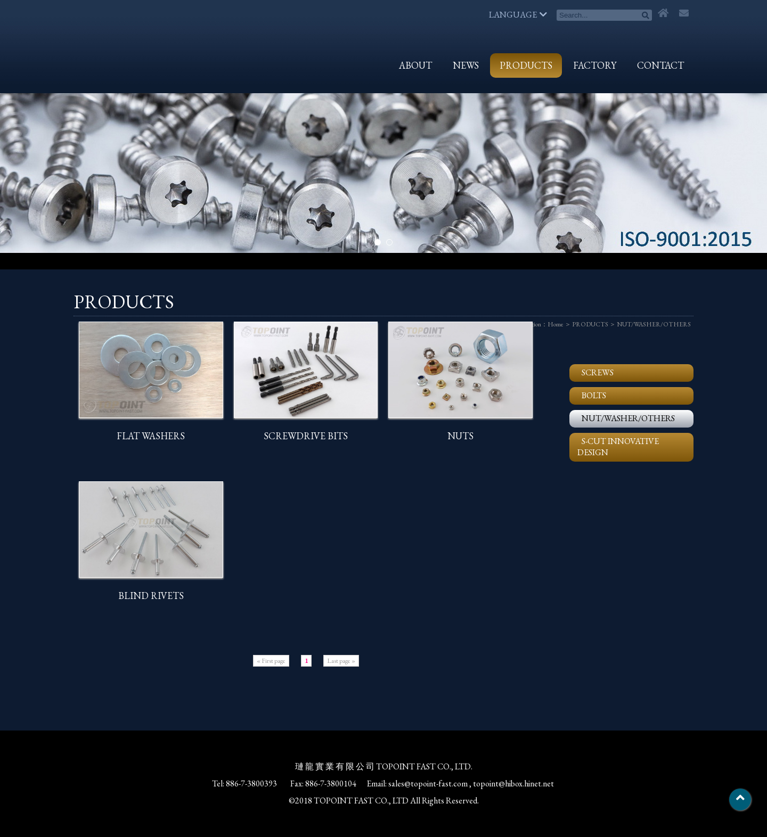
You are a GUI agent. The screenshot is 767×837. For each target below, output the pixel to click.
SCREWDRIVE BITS (306, 436)
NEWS (466, 65)
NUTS (460, 436)
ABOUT (415, 65)
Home (556, 324)
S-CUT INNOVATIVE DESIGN (618, 447)
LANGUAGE (518, 14)
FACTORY (594, 65)
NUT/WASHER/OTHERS (654, 324)
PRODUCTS (526, 65)
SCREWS (598, 372)
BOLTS (594, 395)
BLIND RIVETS (151, 595)
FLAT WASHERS (151, 436)
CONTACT (660, 65)
